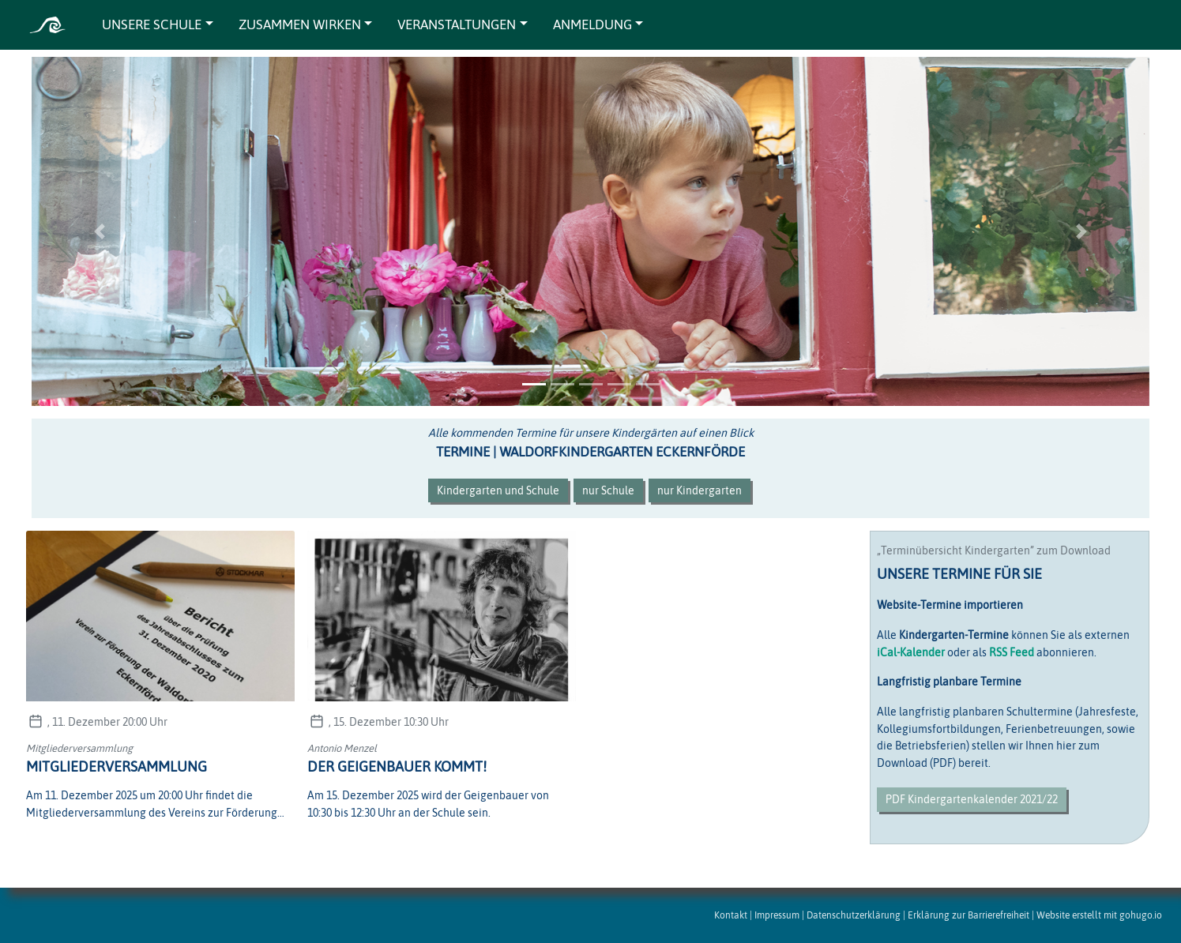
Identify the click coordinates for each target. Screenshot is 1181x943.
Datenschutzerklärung (854, 915)
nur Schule (608, 490)
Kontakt (730, 915)
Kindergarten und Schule (498, 490)
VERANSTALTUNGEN (456, 24)
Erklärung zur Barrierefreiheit (968, 915)
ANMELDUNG (592, 24)
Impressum (776, 915)
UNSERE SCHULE (151, 24)
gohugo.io (1140, 915)
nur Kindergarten (699, 490)
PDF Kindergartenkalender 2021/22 (972, 799)
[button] (99, 231)
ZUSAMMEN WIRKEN (300, 24)
